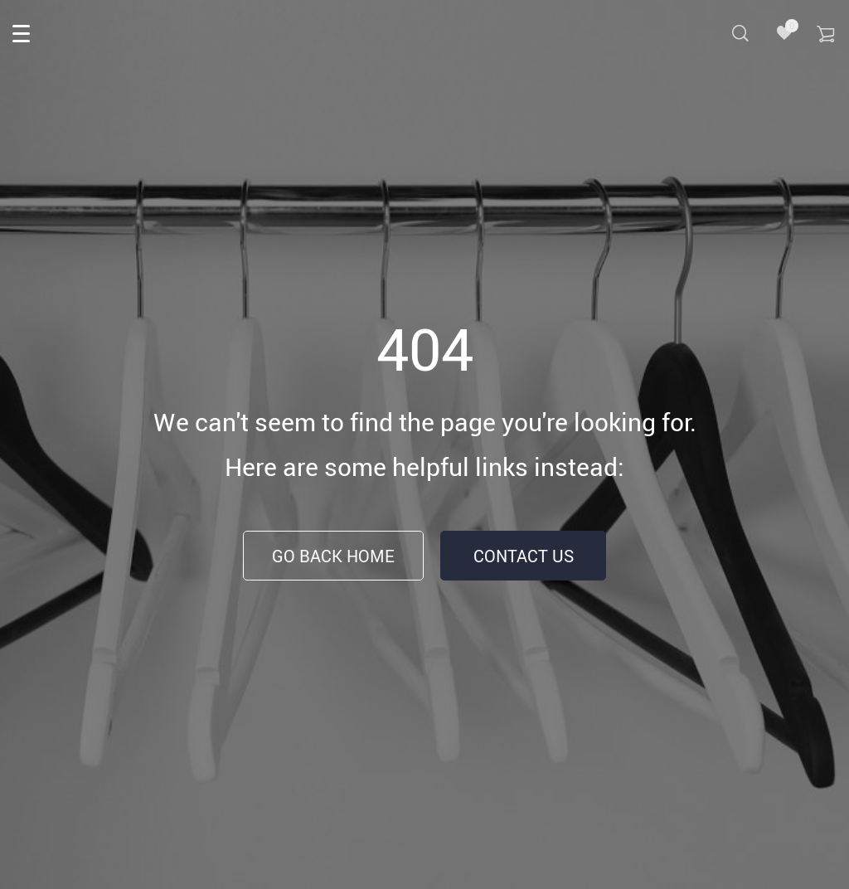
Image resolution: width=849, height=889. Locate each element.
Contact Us (523, 556)
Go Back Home (333, 556)
